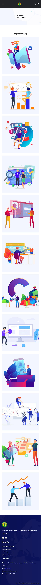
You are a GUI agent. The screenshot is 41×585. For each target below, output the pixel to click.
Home (17, 18)
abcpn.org (7, 568)
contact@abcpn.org (11, 571)
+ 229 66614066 (10, 574)
